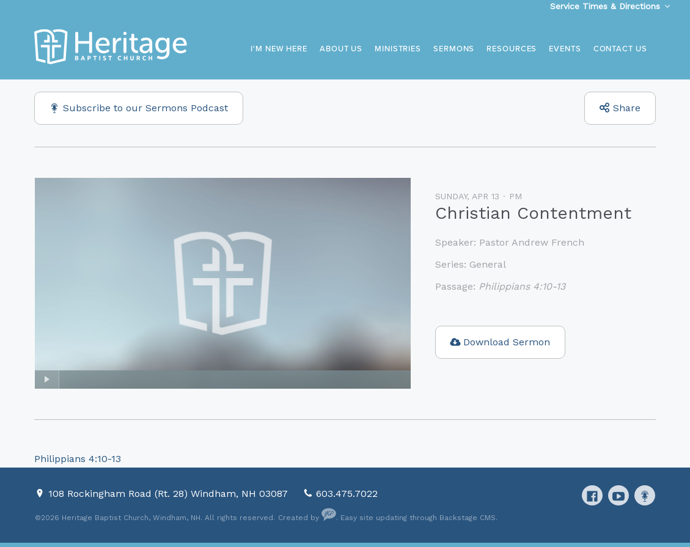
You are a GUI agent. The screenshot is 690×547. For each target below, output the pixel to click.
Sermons (453, 49)
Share (626, 108)
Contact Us (620, 49)
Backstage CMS (467, 517)
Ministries (398, 49)
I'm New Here (279, 49)
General (487, 264)
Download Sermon (506, 342)
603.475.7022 (347, 493)
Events (565, 49)
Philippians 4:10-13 (522, 286)
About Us (341, 49)
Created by (307, 517)
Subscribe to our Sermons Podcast (145, 108)
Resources (511, 49)
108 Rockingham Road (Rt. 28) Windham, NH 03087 (169, 493)
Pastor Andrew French (531, 242)
